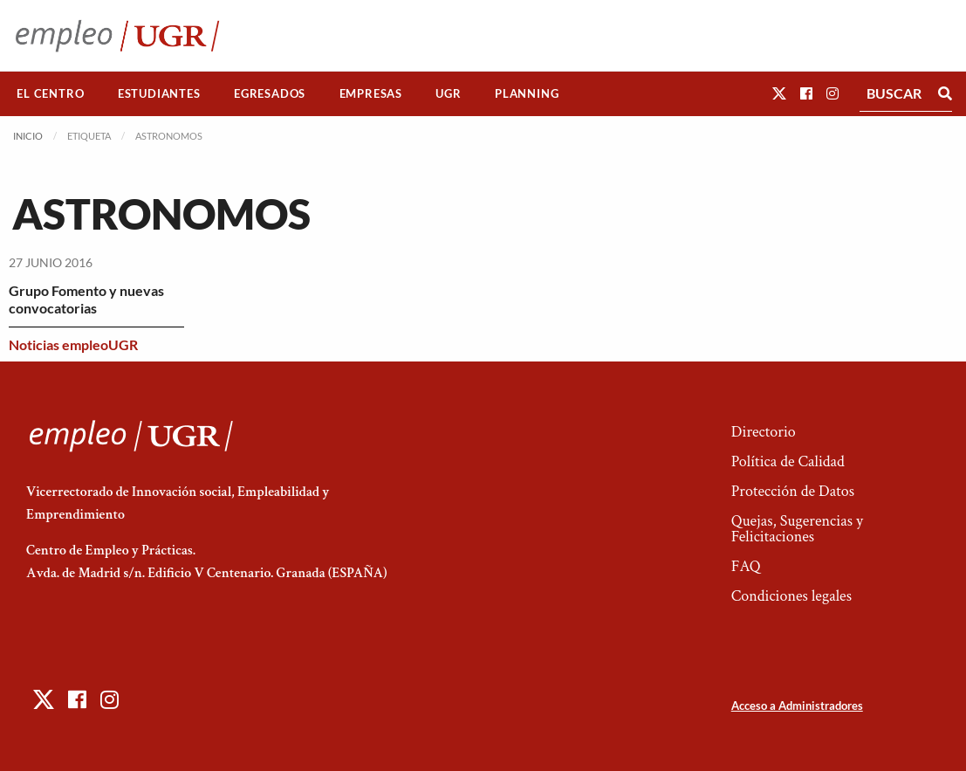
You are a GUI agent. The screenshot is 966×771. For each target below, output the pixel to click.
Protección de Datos (792, 491)
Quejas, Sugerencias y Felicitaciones (797, 529)
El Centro (50, 93)
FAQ (746, 566)
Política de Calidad (788, 461)
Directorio (763, 432)
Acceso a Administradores (797, 705)
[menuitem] (50, 94)
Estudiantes (159, 93)
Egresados (269, 93)
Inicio (28, 135)
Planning (526, 93)
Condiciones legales (791, 596)
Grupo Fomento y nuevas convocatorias (86, 299)
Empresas (370, 93)
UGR (448, 93)
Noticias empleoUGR (73, 344)
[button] (779, 93)
